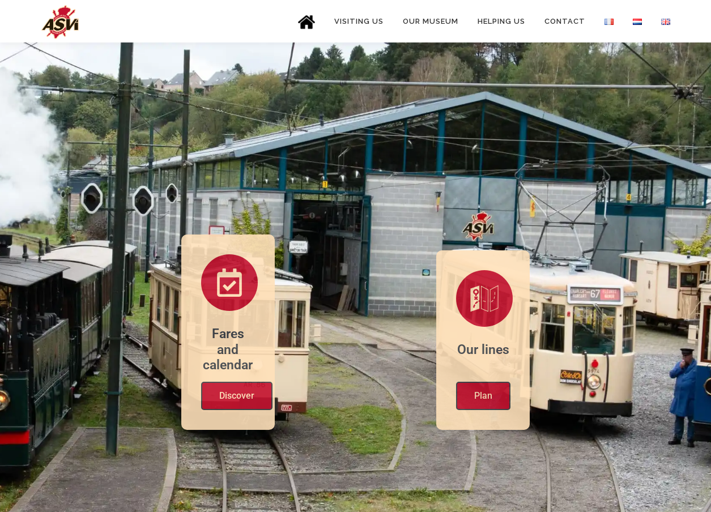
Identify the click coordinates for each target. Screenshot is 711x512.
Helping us (501, 21)
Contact (564, 21)
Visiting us (359, 21)
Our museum (430, 21)
